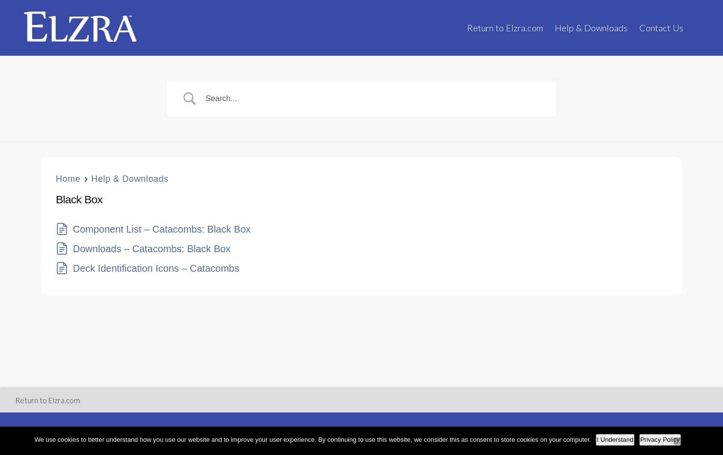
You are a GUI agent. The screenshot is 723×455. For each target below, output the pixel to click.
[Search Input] (373, 98)
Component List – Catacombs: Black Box (162, 229)
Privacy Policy (660, 439)
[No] (677, 441)
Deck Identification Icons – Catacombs (156, 268)
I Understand (615, 439)
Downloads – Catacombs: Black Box (151, 248)
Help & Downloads (591, 27)
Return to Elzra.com (505, 27)
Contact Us (661, 27)
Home (68, 179)
